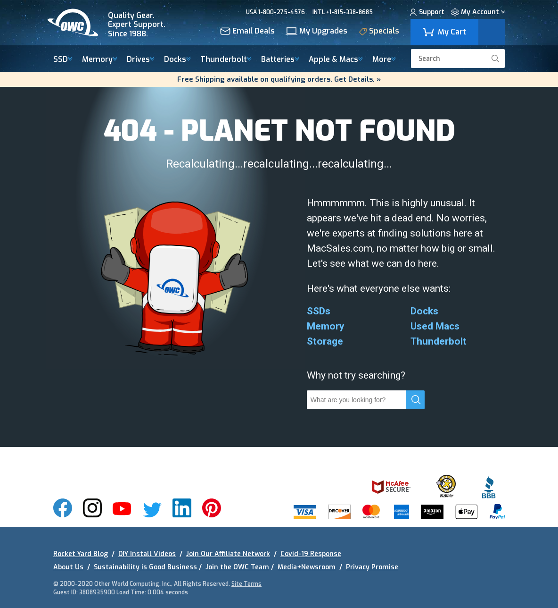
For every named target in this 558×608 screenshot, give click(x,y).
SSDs (318, 311)
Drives (141, 60)
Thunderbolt (226, 60)
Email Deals (247, 31)
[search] (495, 58)
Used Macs (435, 326)
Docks (177, 60)
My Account (478, 13)
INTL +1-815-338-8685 (342, 12)
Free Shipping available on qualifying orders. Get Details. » (279, 79)
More (384, 60)
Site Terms (246, 584)
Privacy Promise (372, 567)
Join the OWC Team (237, 567)
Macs (336, 60)
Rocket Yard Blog (80, 553)
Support (427, 13)
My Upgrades (316, 31)
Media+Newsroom (307, 567)
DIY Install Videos (147, 553)
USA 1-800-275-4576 (275, 12)
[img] (113, 22)
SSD (63, 60)
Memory (99, 60)
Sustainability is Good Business (145, 567)
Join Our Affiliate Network (228, 553)
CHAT (388, 12)
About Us (68, 567)
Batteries (280, 60)
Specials (379, 32)
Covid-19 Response (310, 553)
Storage (325, 341)
